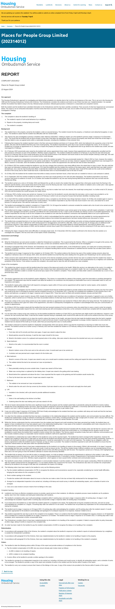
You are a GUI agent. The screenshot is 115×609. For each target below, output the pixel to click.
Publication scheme (65, 590)
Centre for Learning (79, 5)
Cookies (42, 585)
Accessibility (44, 583)
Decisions (58, 5)
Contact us (98, 5)
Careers (80, 583)
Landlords (49, 5)
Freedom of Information (67, 588)
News (90, 5)
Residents (40, 5)
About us (67, 5)
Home (3, 26)
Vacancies (81, 585)
